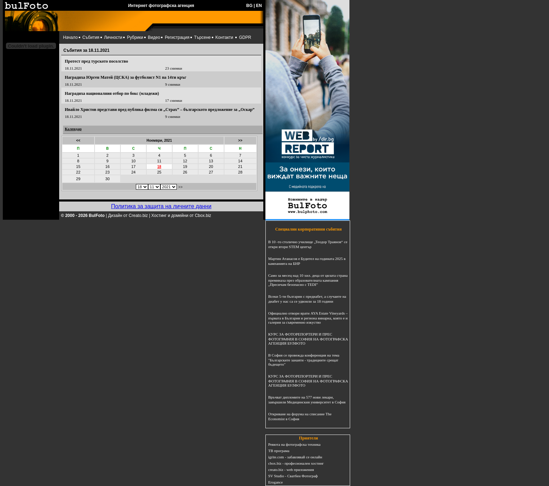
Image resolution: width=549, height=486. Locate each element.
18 (159, 167)
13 (211, 161)
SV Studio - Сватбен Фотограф (293, 476)
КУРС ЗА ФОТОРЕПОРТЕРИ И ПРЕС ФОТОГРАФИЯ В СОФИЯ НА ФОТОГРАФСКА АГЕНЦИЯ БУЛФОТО (308, 338)
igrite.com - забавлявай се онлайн (295, 457)
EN (259, 5)
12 (185, 161)
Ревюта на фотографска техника (294, 444)
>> (240, 140)
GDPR (245, 37)
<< (78, 140)
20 (211, 166)
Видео (154, 37)
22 (78, 172)
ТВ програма (278, 451)
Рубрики (135, 37)
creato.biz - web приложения (291, 469)
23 (107, 172)
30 (107, 179)
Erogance (275, 482)
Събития (90, 37)
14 (240, 161)
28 (240, 172)
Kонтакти (224, 37)
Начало (70, 37)
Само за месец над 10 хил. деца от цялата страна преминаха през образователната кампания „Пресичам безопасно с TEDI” (308, 280)
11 (159, 161)
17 (133, 166)
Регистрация (177, 37)
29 (78, 179)
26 (185, 172)
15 (78, 166)
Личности (113, 37)
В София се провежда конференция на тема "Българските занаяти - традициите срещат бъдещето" (303, 359)
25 (159, 172)
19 (185, 166)
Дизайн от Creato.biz (128, 215)
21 (240, 166)
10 (133, 161)
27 (211, 172)
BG (249, 5)
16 (107, 166)
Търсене (202, 37)
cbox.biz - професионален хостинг (296, 463)
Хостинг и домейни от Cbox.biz (181, 215)
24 (133, 172)
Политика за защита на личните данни (161, 206)
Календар (73, 129)
